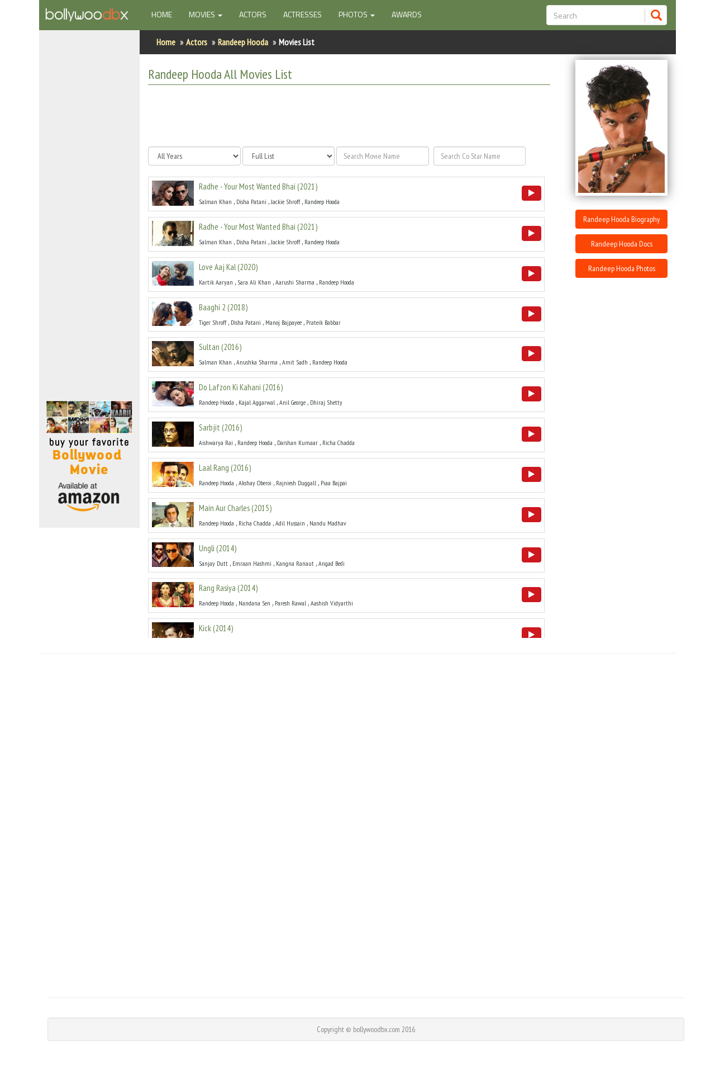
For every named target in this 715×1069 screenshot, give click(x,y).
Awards (407, 14)
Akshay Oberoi (255, 483)
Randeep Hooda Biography (621, 219)
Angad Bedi (331, 563)
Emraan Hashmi (251, 563)
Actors (252, 14)
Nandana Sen (254, 603)
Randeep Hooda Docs (621, 244)
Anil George (292, 402)
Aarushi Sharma (294, 282)
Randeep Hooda (243, 42)
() (258, 186)
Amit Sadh (295, 362)
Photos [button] (357, 14)
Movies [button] (205, 14)
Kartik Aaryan (216, 282)
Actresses (302, 14)
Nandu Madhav (327, 523)
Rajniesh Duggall (296, 483)
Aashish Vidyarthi (332, 603)
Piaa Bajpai (334, 483)
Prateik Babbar (323, 322)
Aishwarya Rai (216, 442)
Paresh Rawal (290, 603)
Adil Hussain (290, 523)
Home (165, 14)
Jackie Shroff (285, 201)
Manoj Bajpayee (283, 322)
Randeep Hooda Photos (621, 268)
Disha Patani (251, 201)
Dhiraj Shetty (326, 402)
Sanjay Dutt (213, 563)
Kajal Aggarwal (257, 402)
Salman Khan (215, 201)
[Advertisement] (89, 220)
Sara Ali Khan (254, 282)
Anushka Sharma (257, 362)
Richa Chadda (338, 442)
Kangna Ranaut (295, 563)
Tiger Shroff (212, 322)
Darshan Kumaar (297, 442)
